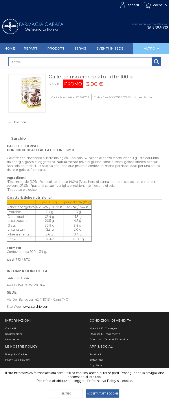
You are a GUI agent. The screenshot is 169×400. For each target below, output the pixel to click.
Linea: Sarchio (144, 97)
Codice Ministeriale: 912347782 (70, 97)
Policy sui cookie (119, 381)
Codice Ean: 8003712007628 (112, 97)
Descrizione (20, 122)
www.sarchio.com (36, 307)
